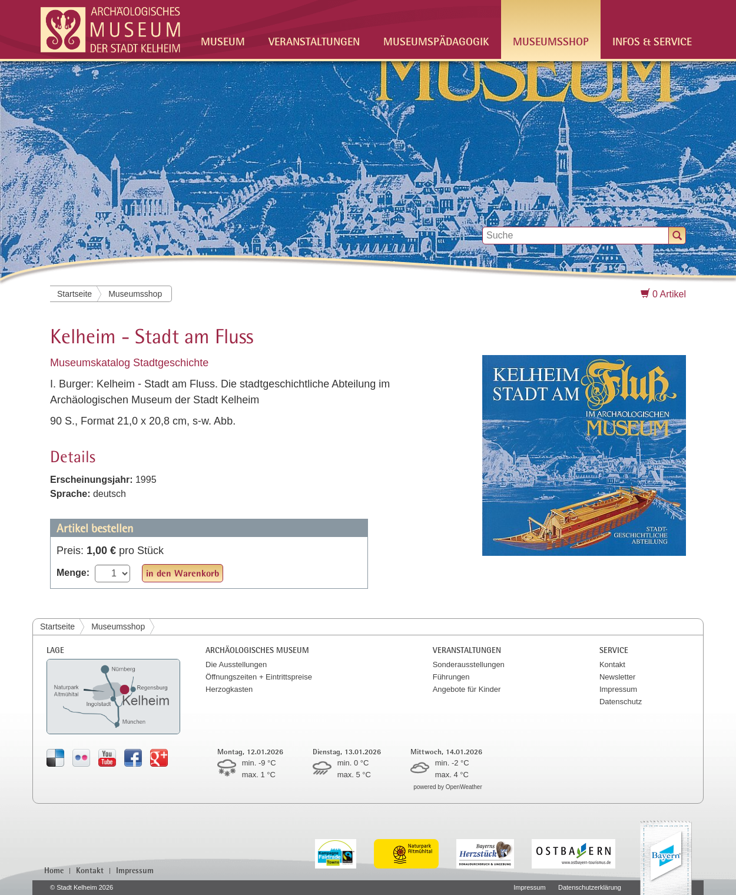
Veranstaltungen (314, 41)
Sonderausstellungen (469, 664)
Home (54, 870)
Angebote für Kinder (467, 689)
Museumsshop (551, 41)
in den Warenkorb (182, 573)
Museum (223, 41)
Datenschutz (620, 701)
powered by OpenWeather (447, 787)
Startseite (74, 294)
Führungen (451, 676)
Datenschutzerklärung (589, 887)
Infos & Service (652, 41)
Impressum (618, 689)
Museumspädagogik (436, 41)
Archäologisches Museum (257, 650)
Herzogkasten (229, 689)
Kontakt (612, 664)
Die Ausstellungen (236, 664)
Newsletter (617, 676)
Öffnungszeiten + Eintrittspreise (258, 676)
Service (613, 650)
